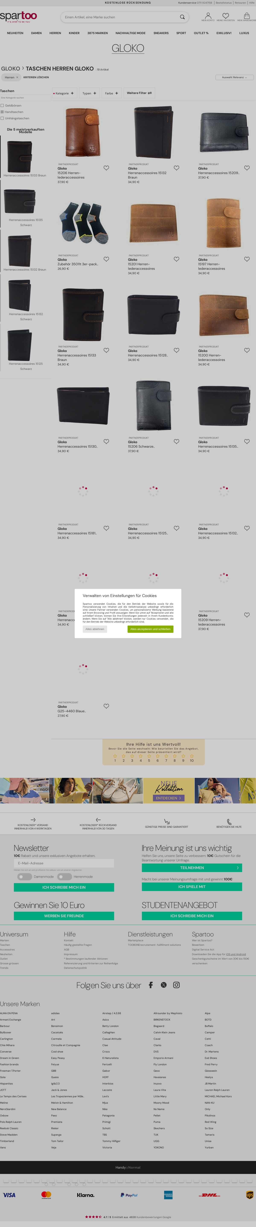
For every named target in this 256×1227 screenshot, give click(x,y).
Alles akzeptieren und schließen (150, 629)
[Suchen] (182, 17)
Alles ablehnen (95, 629)
